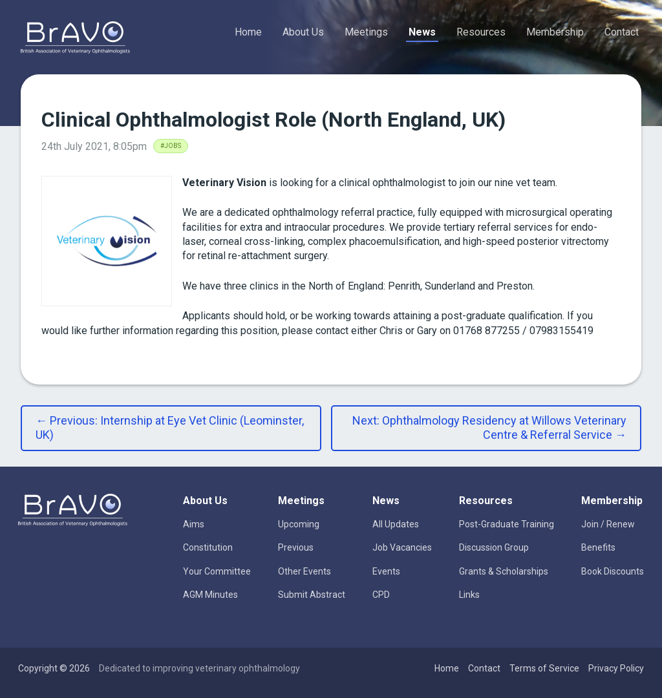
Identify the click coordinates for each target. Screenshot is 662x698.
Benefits (598, 547)
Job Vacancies (402, 547)
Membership (555, 32)
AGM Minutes (210, 594)
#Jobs (170, 145)
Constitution (208, 547)
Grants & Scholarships (503, 571)
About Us (303, 32)
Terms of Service (544, 668)
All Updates (395, 524)
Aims (193, 524)
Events (386, 571)
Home (248, 32)
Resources (481, 32)
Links (469, 594)
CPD (381, 594)
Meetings (366, 32)
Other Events (304, 571)
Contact (621, 32)
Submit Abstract (311, 594)
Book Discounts (612, 571)
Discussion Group (494, 547)
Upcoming (298, 524)
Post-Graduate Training (506, 524)
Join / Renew (608, 524)
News (422, 32)
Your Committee (217, 571)
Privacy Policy (616, 668)
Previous (296, 547)
